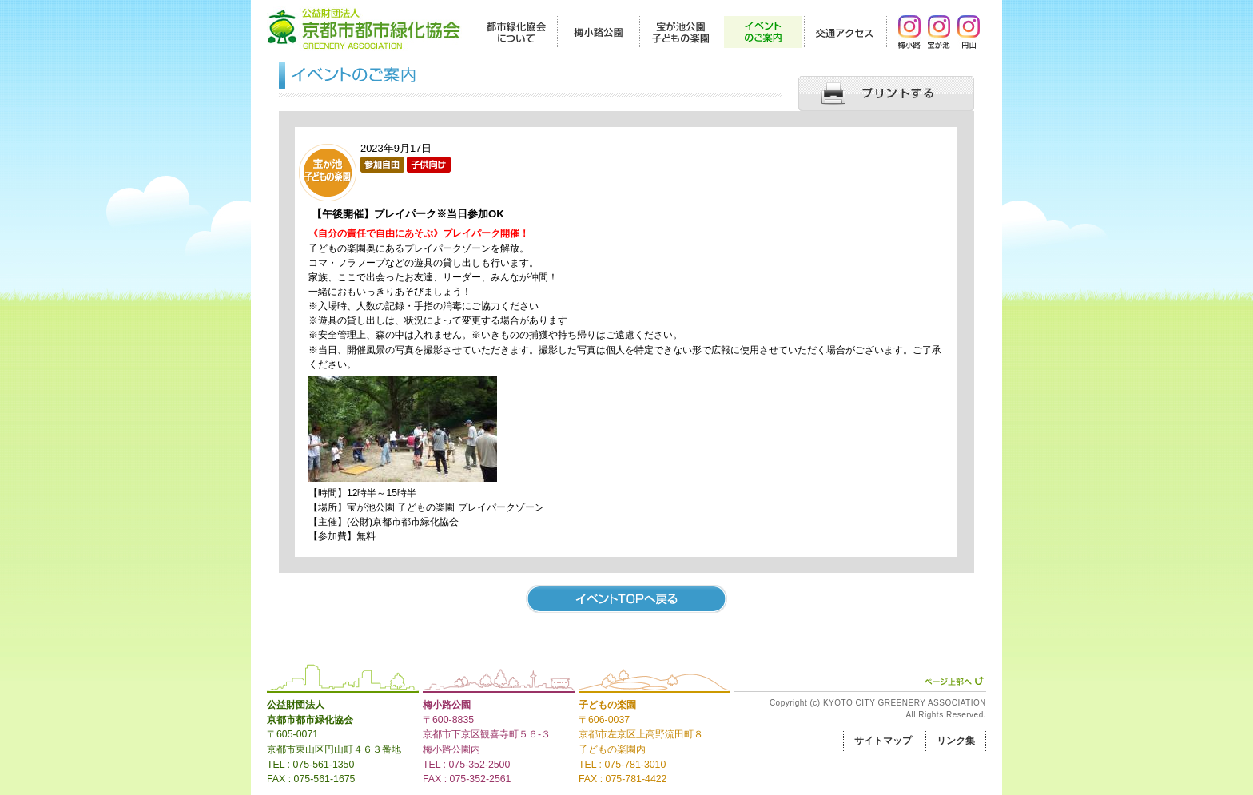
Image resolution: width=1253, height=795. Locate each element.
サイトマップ (883, 740)
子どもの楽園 (607, 704)
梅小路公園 (447, 704)
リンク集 (956, 740)
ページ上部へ (953, 681)
